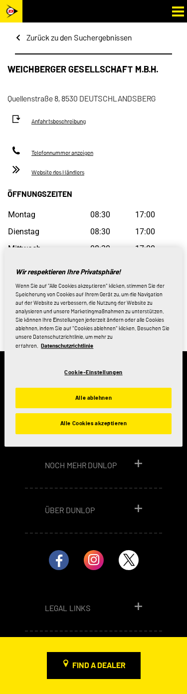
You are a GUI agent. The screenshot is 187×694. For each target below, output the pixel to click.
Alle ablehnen (93, 397)
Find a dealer (99, 665)
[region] (93, 347)
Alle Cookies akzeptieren (93, 423)
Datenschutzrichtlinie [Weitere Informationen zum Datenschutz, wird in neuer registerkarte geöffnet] (67, 345)
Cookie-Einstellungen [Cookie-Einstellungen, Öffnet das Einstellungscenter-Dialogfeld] (93, 372)
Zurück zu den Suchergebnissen (79, 37)
